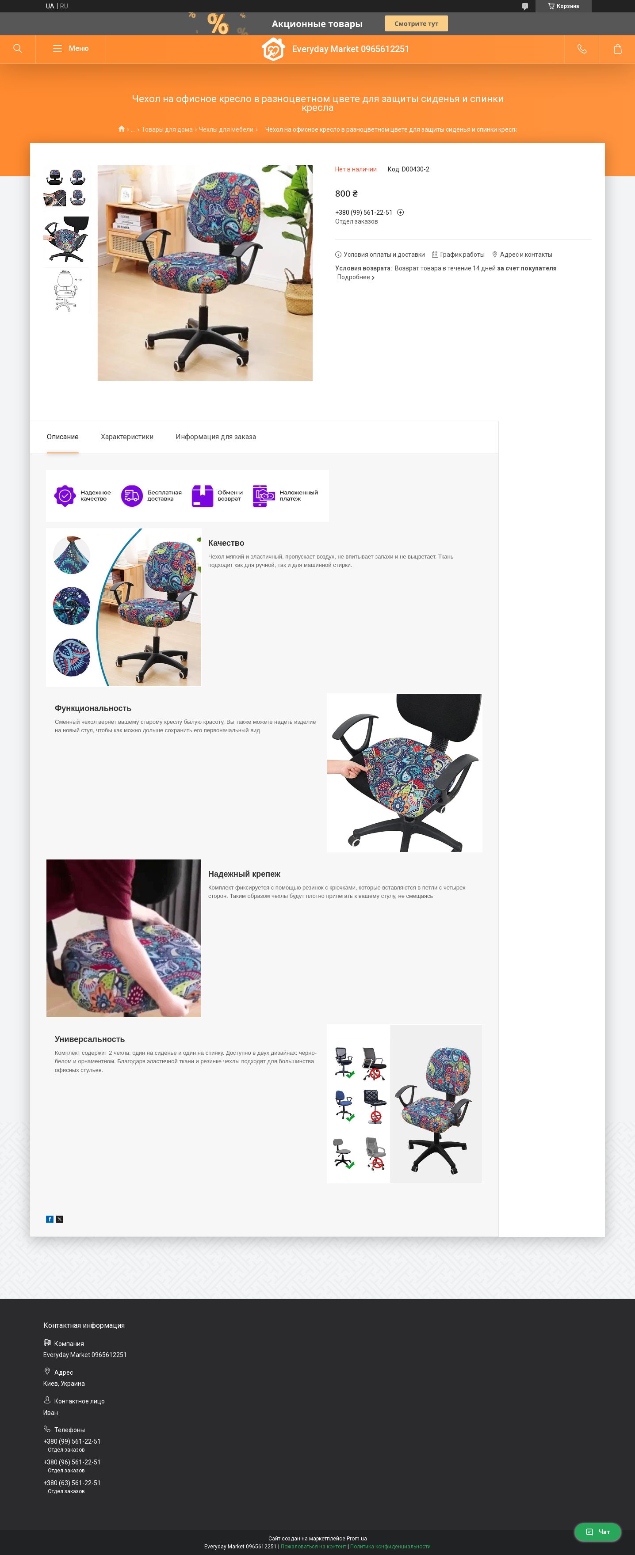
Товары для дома (167, 129)
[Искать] (17, 49)
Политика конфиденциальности (390, 1547)
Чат (597, 1532)
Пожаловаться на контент (313, 1547)
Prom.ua (357, 1539)
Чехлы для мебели (226, 129)
